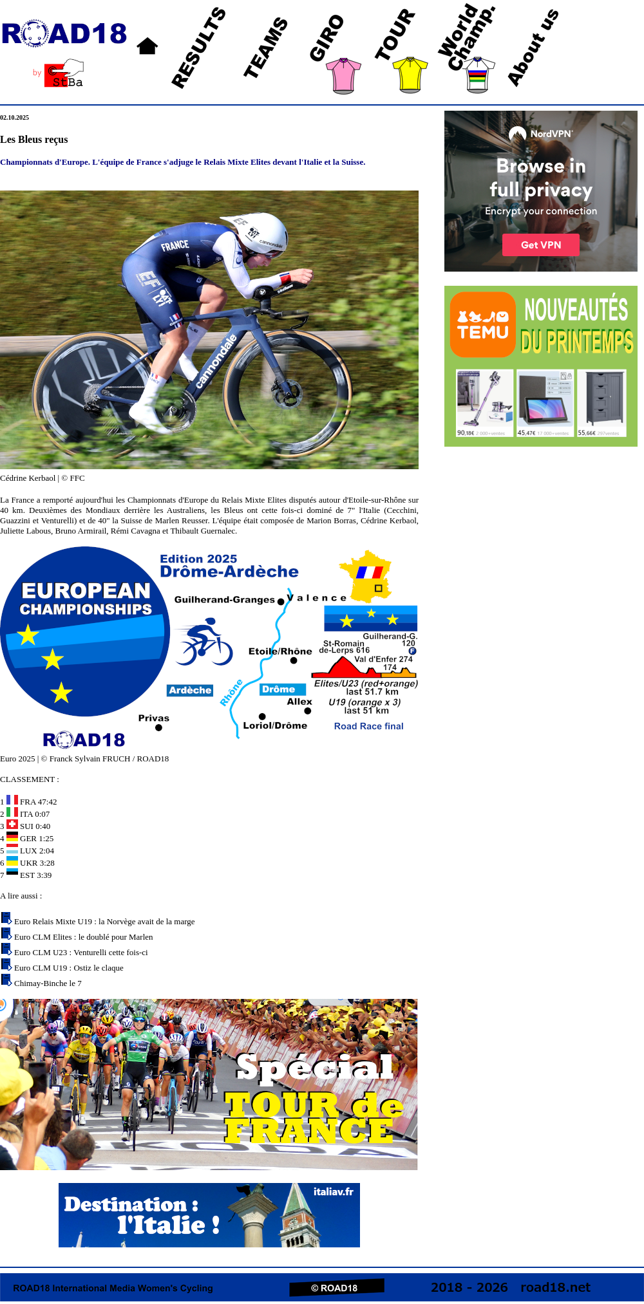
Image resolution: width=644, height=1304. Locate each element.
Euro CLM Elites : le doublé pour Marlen (83, 937)
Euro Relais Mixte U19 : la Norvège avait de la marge (104, 921)
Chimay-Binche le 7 (48, 983)
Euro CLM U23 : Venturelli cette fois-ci (81, 952)
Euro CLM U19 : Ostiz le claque (69, 968)
